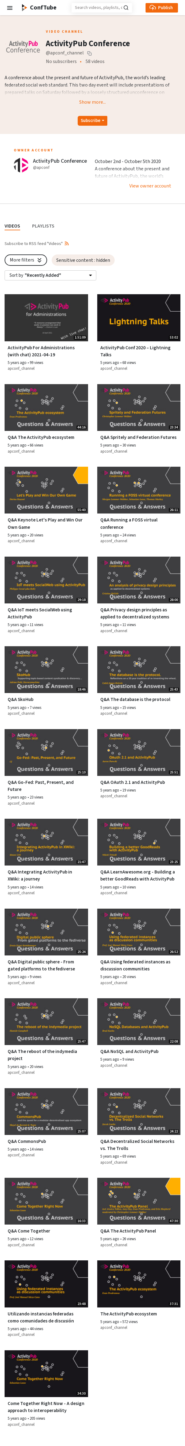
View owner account (150, 186)
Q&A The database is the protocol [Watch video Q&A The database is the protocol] (135, 699)
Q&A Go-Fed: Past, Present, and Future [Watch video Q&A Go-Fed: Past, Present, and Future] (41, 786)
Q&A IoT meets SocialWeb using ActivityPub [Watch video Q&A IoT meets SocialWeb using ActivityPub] (40, 613)
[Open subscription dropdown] (92, 121)
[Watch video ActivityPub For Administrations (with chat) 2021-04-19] (46, 317)
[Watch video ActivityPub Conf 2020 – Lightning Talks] (139, 317)
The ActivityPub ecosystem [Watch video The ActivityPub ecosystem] (128, 1314)
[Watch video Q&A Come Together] (46, 1201)
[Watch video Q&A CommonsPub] (46, 1111)
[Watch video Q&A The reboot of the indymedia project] (46, 1021)
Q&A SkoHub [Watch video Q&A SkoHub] (20, 699)
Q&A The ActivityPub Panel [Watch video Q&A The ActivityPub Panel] (128, 1231)
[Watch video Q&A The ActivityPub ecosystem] (46, 407)
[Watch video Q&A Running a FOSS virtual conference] (139, 490)
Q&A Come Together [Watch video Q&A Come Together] (29, 1231)
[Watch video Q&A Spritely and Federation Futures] (139, 407)
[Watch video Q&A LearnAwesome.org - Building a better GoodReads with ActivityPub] (139, 842)
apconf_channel (21, 368)
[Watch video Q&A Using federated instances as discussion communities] (139, 932)
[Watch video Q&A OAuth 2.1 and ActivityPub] (139, 752)
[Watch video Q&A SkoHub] (46, 669)
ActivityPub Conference (60, 161)
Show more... (92, 102)
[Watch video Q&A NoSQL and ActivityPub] (139, 1021)
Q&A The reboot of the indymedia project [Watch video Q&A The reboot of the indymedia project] (42, 1055)
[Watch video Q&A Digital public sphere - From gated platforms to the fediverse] (46, 932)
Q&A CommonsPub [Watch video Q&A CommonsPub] (27, 1141)
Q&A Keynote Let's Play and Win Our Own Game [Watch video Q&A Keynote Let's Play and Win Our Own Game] (45, 523)
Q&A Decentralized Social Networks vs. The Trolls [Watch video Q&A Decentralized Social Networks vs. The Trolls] (137, 1145)
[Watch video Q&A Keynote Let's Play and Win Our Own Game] (46, 490)
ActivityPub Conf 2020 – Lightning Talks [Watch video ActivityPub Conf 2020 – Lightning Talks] (135, 351)
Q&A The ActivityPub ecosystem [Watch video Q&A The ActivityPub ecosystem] (41, 437)
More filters (26, 260)
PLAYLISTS (43, 226)
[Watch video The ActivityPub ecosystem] (139, 1283)
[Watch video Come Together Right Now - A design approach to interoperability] (46, 1373)
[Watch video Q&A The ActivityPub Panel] (139, 1201)
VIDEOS (12, 226)
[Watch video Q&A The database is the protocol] (139, 669)
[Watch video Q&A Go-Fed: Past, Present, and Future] (46, 752)
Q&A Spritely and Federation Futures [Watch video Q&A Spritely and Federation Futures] (138, 437)
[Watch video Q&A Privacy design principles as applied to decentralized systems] (139, 580)
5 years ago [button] (18, 362)
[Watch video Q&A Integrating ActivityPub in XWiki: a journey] (46, 842)
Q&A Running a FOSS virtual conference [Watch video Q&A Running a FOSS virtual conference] (128, 523)
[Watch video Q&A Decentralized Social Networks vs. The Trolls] (139, 1111)
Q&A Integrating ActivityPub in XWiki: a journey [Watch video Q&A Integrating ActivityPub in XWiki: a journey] (40, 875)
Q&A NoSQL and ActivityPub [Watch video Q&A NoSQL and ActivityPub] (129, 1051)
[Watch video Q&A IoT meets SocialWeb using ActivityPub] (46, 580)
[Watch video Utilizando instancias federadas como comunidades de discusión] (46, 1283)
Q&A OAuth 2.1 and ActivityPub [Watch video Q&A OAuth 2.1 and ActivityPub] (132, 782)
